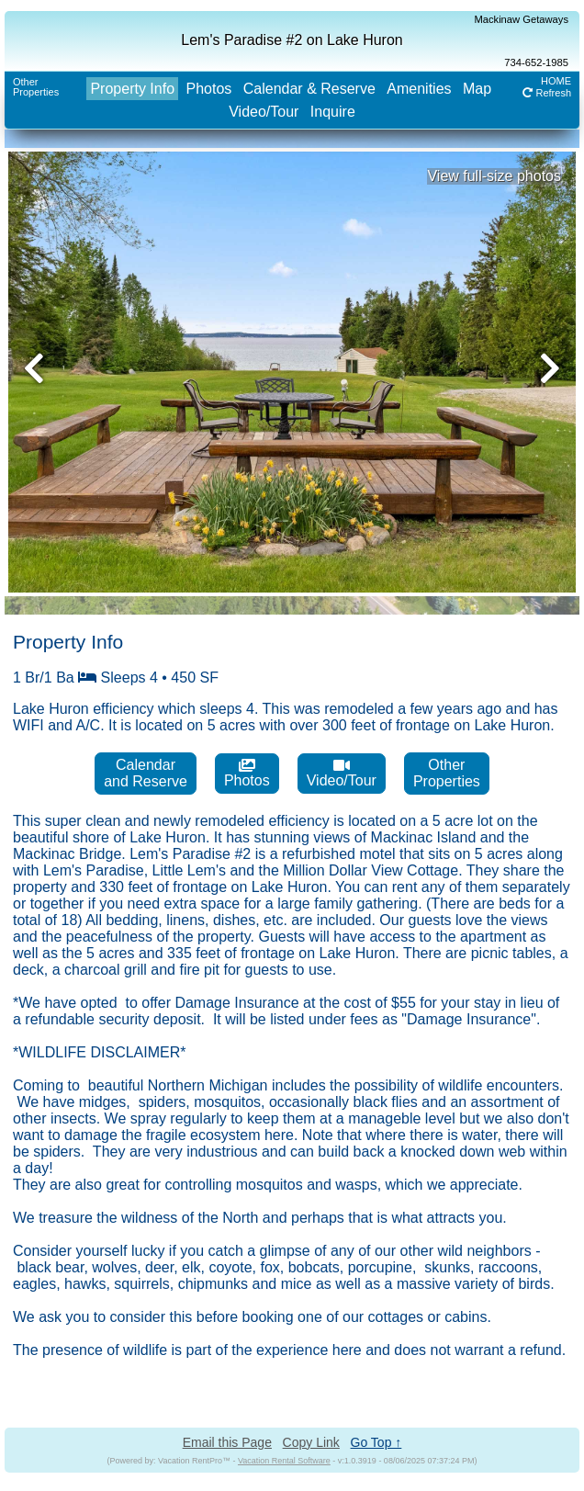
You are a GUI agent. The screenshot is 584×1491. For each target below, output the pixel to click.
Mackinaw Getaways (521, 19)
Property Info (132, 88)
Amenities (419, 88)
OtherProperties (36, 86)
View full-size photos (494, 176)
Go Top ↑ (376, 1442)
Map (477, 88)
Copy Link (311, 1442)
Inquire (332, 111)
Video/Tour (263, 111)
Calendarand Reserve (145, 773)
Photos (209, 88)
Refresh (546, 92)
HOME (556, 80)
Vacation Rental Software (284, 1460)
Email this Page (227, 1442)
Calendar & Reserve (309, 88)
